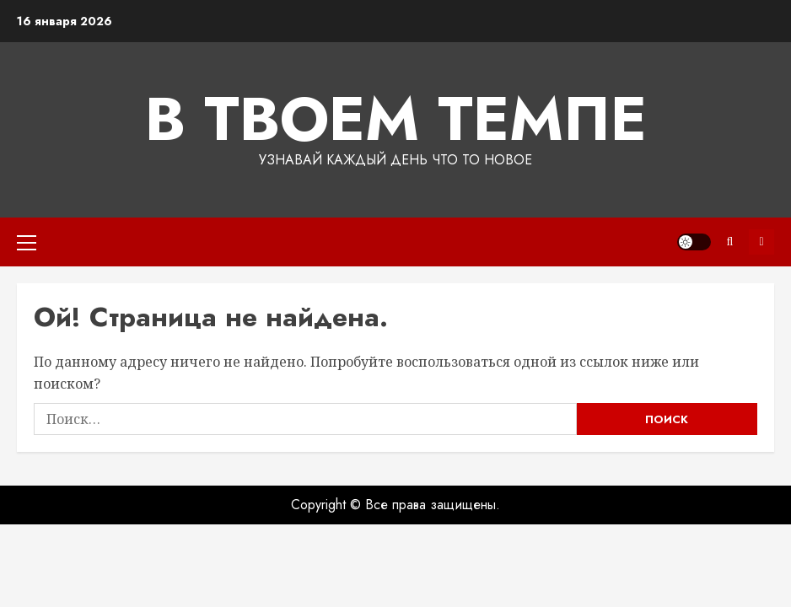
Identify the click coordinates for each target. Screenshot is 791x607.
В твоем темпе (396, 119)
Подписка (761, 242)
